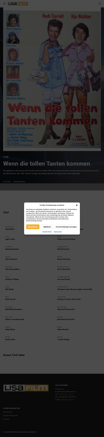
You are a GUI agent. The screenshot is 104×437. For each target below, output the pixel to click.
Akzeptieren (33, 227)
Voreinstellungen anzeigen (66, 227)
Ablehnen (47, 227)
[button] (77, 205)
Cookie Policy (47, 231)
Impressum (58, 231)
